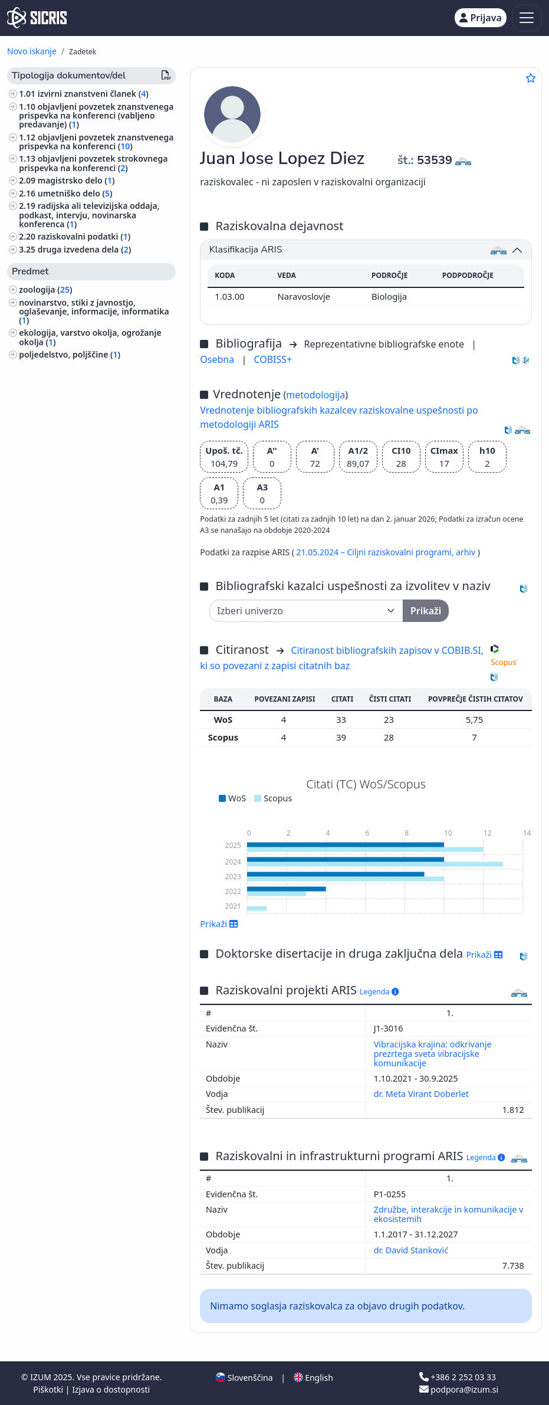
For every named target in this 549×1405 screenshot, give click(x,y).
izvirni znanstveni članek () (93, 93)
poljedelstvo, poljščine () (69, 354)
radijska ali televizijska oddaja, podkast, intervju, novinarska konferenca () (89, 214)
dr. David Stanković (412, 1250)
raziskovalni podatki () (84, 236)
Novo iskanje (32, 51)
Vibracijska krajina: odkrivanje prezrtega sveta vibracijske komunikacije (433, 1054)
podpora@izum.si (458, 1389)
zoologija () (45, 289)
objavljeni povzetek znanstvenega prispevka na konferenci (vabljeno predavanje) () (96, 115)
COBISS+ (273, 359)
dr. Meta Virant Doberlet (422, 1093)
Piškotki (49, 1389)
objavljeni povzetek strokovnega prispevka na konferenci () (93, 163)
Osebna (218, 359)
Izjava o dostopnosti (111, 1389)
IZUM (41, 1377)
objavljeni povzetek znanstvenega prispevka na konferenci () (96, 142)
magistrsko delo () (76, 180)
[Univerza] (306, 611)
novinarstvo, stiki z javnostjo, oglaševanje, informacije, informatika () (94, 311)
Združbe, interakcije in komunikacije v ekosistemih (449, 1214)
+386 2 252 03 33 (457, 1377)
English (313, 1377)
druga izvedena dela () (85, 249)
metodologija (315, 394)
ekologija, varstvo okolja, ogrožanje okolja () (90, 337)
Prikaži (219, 923)
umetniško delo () (75, 193)
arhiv (467, 552)
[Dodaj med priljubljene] (531, 78)
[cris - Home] (37, 17)
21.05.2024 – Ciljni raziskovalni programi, (376, 552)
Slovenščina (244, 1377)
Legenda (379, 992)
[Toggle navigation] (527, 18)
